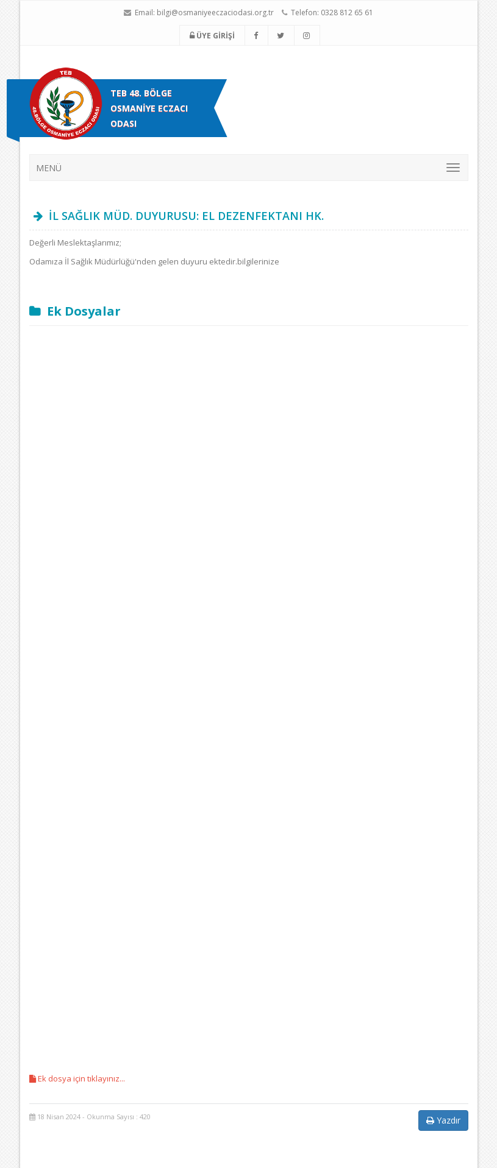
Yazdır (443, 1120)
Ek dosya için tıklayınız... (77, 1078)
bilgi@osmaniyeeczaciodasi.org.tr (215, 12)
